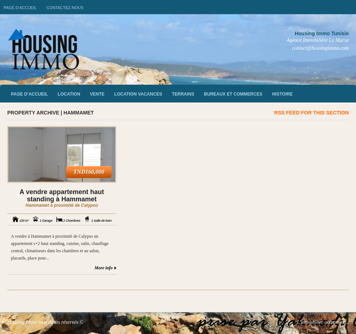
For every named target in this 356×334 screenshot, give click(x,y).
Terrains (183, 94)
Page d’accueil (20, 7)
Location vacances (138, 94)
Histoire (282, 94)
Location (69, 94)
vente (97, 94)
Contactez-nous (65, 7)
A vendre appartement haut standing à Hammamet (62, 195)
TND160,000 (88, 172)
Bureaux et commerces (233, 94)
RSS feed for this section (311, 113)
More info (103, 267)
